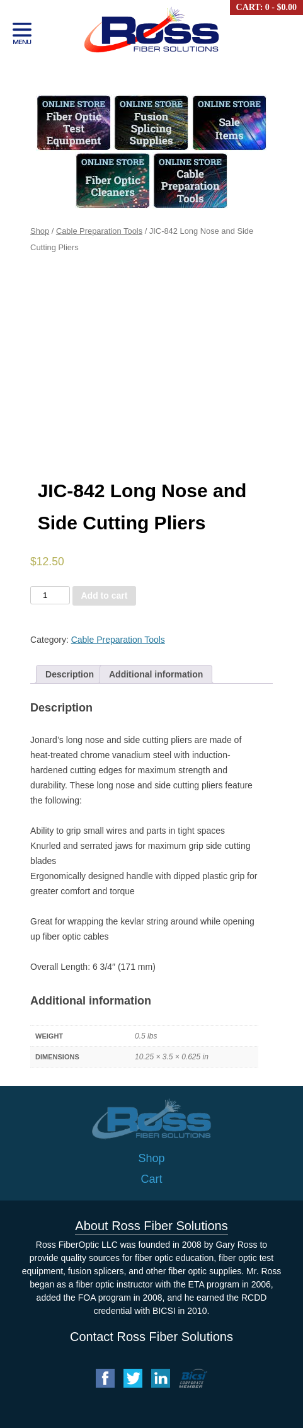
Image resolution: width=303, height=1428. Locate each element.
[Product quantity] (49, 595)
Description (69, 674)
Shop (39, 231)
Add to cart (104, 595)
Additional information (156, 674)
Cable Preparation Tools (99, 231)
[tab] (69, 674)
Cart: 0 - (266, 7)
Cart (151, 1179)
